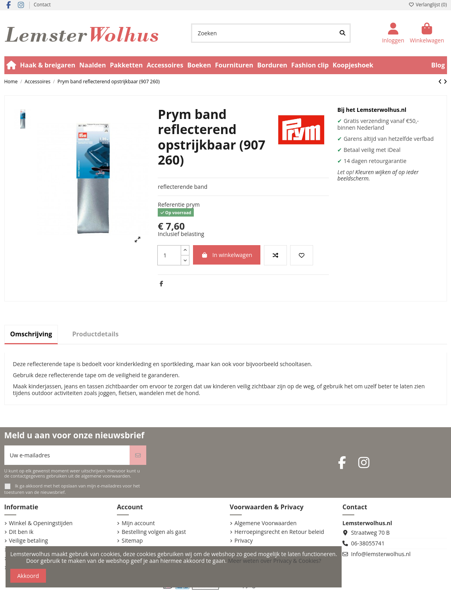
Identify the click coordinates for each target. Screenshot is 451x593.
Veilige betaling (28, 540)
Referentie (171, 205)
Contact (42, 4)
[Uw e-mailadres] (67, 455)
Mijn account (138, 523)
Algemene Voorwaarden (266, 523)
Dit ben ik (21, 532)
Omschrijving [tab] (31, 334)
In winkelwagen (226, 255)
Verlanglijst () (428, 4)
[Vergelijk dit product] (275, 255)
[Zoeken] (342, 33)
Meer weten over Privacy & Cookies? (274, 560)
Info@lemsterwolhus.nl (381, 554)
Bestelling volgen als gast (154, 532)
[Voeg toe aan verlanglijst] (301, 255)
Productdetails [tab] (95, 334)
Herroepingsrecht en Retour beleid (279, 532)
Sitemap (132, 540)
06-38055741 (368, 543)
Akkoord (28, 576)
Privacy (244, 540)
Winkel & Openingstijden (41, 523)
